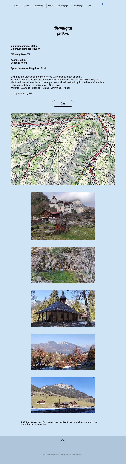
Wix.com (79, 454)
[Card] (63, 103)
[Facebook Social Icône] (103, 4)
